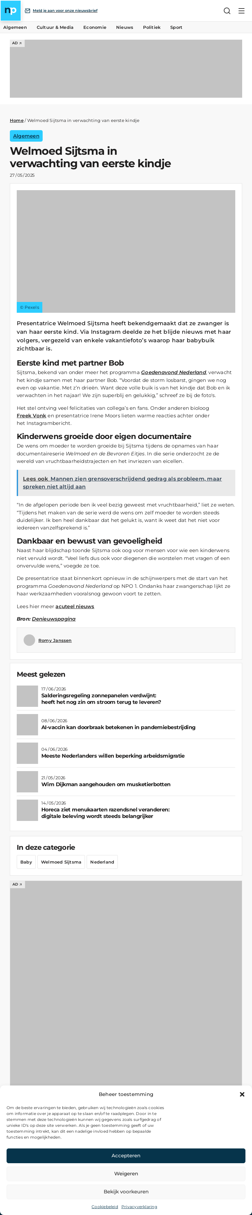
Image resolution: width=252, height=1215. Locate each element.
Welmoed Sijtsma (61, 862)
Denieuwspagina (53, 619)
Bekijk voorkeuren (126, 1191)
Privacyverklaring (139, 1206)
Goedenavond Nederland (173, 372)
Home (17, 120)
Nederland (102, 862)
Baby (26, 862)
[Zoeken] (227, 11)
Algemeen (26, 136)
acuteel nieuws (74, 606)
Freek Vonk (31, 415)
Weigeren (126, 1173)
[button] (242, 1094)
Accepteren (126, 1155)
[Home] (10, 10)
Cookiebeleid (105, 1206)
